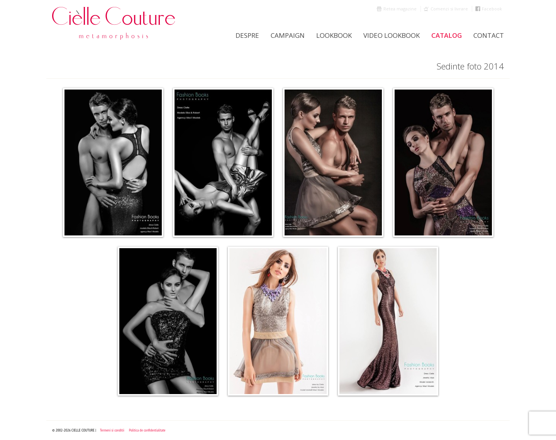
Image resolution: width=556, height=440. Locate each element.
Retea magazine (400, 9)
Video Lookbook (391, 35)
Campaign (288, 35)
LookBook (334, 35)
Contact (488, 35)
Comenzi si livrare (449, 9)
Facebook (492, 9)
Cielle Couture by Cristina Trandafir (114, 23)
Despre (247, 35)
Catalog (446, 35)
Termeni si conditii (112, 430)
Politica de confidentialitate (147, 430)
